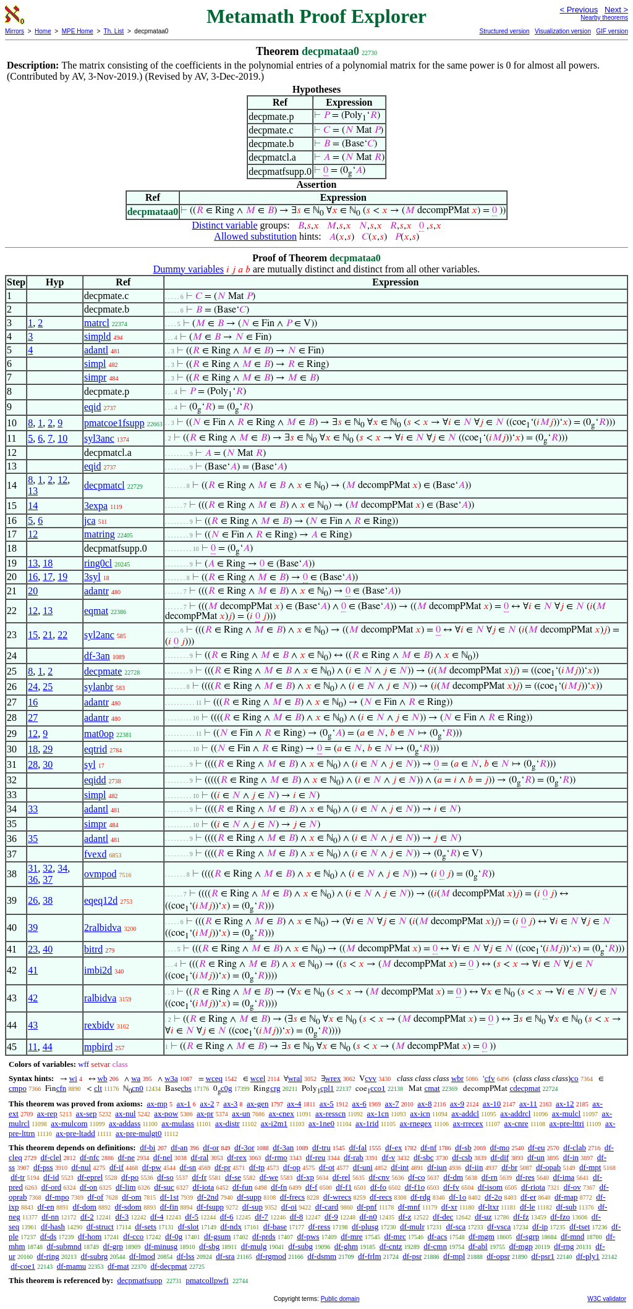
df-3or (244, 1147)
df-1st (169, 1197)
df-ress (319, 1226)
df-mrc (395, 1236)
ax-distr (227, 1123)
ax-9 (457, 1103)
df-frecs (292, 1197)
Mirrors (14, 31)
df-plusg (365, 1226)
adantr (96, 591)
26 (33, 900)
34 (62, 868)
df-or (211, 1147)
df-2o (493, 1197)
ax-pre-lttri (567, 1123)
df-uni (363, 1167)
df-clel (50, 1157)
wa (135, 1078)
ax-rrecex (467, 1123)
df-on (88, 1187)
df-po (129, 1177)
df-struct (100, 1226)
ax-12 (565, 1103)
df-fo (378, 1187)
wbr (457, 1078)
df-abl (478, 1246)
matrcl (96, 323)
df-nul (81, 1167)
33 (33, 809)
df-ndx (231, 1226)
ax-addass (124, 1123)
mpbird (98, 1047)
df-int (400, 1167)
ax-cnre (516, 1123)
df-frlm (369, 1256)
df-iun (437, 1167)
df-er (528, 1197)
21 (48, 634)
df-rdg (420, 1197)
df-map (566, 1197)
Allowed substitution (255, 236)
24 (33, 686)
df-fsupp (210, 1206)
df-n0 (367, 1216)
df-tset (579, 1226)
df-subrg (94, 1256)
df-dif (500, 1157)
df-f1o (415, 1187)
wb (103, 1078)
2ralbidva (102, 927)
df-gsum (217, 1236)
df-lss (186, 1256)
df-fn (279, 1187)
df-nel (162, 1157)
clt (98, 1088)
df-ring (48, 1256)
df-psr (412, 1256)
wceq (214, 1078)
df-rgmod (271, 1256)
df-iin (474, 1167)
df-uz (483, 1216)
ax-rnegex (415, 1123)
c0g (226, 1088)
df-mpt (590, 1167)
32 (48, 868)
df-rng (564, 1246)
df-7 (261, 1216)
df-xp (305, 1177)
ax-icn (420, 1113)
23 (33, 949)
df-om (132, 1197)
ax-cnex (281, 1113)
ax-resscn (330, 1113)
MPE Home (77, 31)
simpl (95, 363)
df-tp (257, 1167)
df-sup (252, 1206)
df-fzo (560, 1216)
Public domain (340, 1298)
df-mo (499, 1147)
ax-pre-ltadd (75, 1133)
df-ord (51, 1187)
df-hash (53, 1226)
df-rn (490, 1177)
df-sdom (128, 1206)
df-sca (456, 1226)
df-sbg (209, 1246)
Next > (616, 9)
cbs (186, 1088)
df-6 (227, 1216)
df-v (389, 1157)
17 (48, 576)
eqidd (95, 780)
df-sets (145, 1226)
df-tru (321, 1147)
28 (33, 764)
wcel (258, 1078)
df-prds (264, 1236)
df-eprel (90, 1177)
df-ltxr (488, 1206)
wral (295, 1078)
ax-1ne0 (321, 1123)
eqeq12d (100, 900)
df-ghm (346, 1246)
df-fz (521, 1216)
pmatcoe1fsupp (114, 423)
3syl (92, 576)
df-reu (316, 1157)
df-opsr (498, 1256)
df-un (536, 1157)
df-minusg (161, 1246)
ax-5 (327, 1103)
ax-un (241, 1113)
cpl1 (327, 1088)
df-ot (326, 1167)
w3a (171, 1078)
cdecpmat (524, 1088)
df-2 (87, 1216)
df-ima (564, 1177)
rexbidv (99, 1025)
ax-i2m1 (274, 1123)
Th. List (114, 31)
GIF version (612, 31)
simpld (97, 336)
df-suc (164, 1187)
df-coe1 (23, 1266)
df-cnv (378, 1177)
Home (43, 31)
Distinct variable (224, 225)
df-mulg (254, 1246)
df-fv (451, 1187)
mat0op (99, 733)
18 (48, 563)
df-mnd (572, 1236)
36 (33, 879)
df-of (95, 1197)
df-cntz (391, 1246)
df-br (509, 1167)
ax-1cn (378, 1113)
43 (33, 1025)
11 (32, 1047)
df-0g (173, 1236)
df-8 (297, 1216)
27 (33, 717)
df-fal (358, 1147)
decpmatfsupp (139, 1280)
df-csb (462, 1157)
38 (48, 900)
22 (62, 634)
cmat (432, 1088)
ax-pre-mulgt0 (138, 1133)
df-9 (331, 1216)
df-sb (463, 1147)
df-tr (18, 1177)
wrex (333, 1078)
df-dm (453, 1177)
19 (62, 576)
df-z (404, 1216)
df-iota (204, 1187)
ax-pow (166, 1113)
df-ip (540, 1226)
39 (33, 927)
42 (33, 998)
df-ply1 (588, 1256)
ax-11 (528, 1103)
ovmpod (100, 874)
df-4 (157, 1216)
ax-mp (157, 1103)
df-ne (126, 1157)
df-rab (353, 1157)
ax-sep (86, 1113)
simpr (95, 377)
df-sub (566, 1206)
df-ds (48, 1236)
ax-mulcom (69, 1123)
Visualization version (563, 31)
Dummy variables (188, 269)
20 (33, 591)
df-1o (457, 1197)
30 (48, 764)
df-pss (43, 1167)
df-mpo (57, 1197)
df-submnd (63, 1246)
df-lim (126, 1187)
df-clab (574, 1147)
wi (73, 1078)
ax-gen (257, 1103)
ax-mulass (177, 1123)
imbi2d (98, 970)
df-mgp (520, 1246)
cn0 (137, 1088)
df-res (525, 1177)
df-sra (225, 1256)
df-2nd (208, 1197)
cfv (490, 1078)
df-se (233, 1177)
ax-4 (294, 1103)
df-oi (289, 1206)
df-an (179, 1147)
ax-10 (492, 1103)
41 (33, 970)
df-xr (449, 1206)
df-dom (84, 1206)
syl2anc (99, 634)
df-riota (533, 1187)
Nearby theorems (604, 17)
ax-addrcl (515, 1113)
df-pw (151, 1167)
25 (48, 686)
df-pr (223, 1167)
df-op (291, 1167)
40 (48, 949)
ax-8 (424, 1103)
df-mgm (482, 1236)
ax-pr (205, 1113)
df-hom (89, 1236)
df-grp (113, 1246)
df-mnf (409, 1206)
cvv (370, 1078)
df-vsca (499, 1226)
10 (62, 438)
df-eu (536, 1147)
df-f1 (344, 1187)
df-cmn (435, 1246)
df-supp (249, 1197)
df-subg (300, 1246)
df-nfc (90, 1157)
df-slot (188, 1226)
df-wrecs (337, 1197)
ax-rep (47, 1113)
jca (90, 520)
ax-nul (125, 1113)
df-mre (351, 1236)
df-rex (237, 1157)
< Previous (578, 9)
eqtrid (95, 749)
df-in (571, 1157)
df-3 (122, 1216)
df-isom (490, 1187)
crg (275, 1088)
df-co (416, 1177)
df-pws (308, 1236)
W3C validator (606, 1298)
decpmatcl (104, 485)
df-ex (393, 1147)
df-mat (118, 1266)
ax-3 (230, 1103)
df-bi (147, 1147)
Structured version (504, 31)
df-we (269, 1177)
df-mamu (72, 1266)
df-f (311, 1187)
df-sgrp (528, 1236)
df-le (527, 1206)
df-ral (200, 1157)
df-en (45, 1206)
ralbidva (100, 998)
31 (33, 868)
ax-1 (184, 1103)
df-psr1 (543, 1256)
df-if (116, 1167)
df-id (51, 1177)
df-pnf (367, 1206)
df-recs (381, 1197)
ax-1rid (367, 1123)
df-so (165, 1177)
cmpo (18, 1088)
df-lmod (142, 1256)
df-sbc (424, 1157)
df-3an (97, 655)
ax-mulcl (566, 1113)
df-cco (133, 1236)
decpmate (103, 671)
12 (62, 479)
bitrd (93, 949)
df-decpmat (169, 1266)
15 (33, 634)
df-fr (199, 1177)
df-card (327, 1206)
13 (33, 491)
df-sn (188, 1167)
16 (33, 576)
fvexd (95, 854)
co (574, 1078)
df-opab (548, 1167)
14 (33, 505)
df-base (275, 1226)
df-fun (242, 1187)
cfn (61, 1088)
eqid (92, 407)
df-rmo (276, 1157)
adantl (96, 350)
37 (48, 879)
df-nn (50, 1216)
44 (48, 1047)
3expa (96, 505)
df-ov (572, 1187)
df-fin (169, 1206)
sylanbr (98, 686)
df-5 (191, 1216)
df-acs (438, 1236)
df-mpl (454, 1256)
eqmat (96, 610)
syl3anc (99, 438)
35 (33, 838)
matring (99, 534)
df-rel (341, 1177)
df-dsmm (321, 1256)
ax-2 (207, 1103)
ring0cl (98, 563)
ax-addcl (465, 1113)
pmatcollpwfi (206, 1280)
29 (48, 749)
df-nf (428, 1147)
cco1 (378, 1088)
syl (90, 764)
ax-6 (359, 1103)
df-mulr (412, 1226)
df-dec (443, 1216)
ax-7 (391, 1103)
